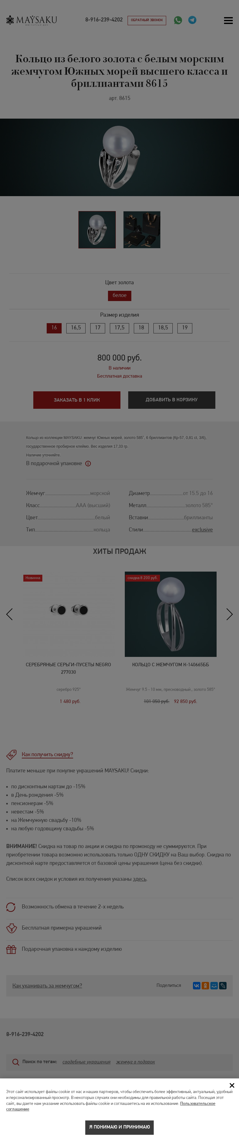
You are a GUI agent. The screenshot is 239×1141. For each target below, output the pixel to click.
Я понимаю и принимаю (119, 1130)
